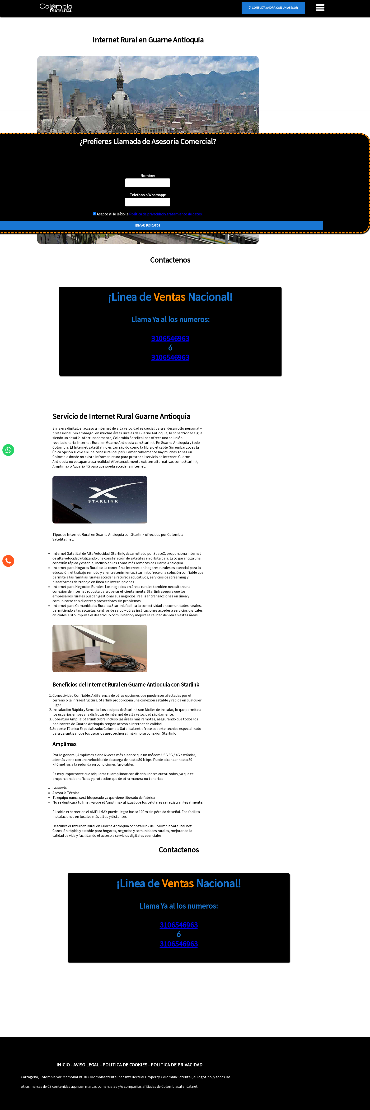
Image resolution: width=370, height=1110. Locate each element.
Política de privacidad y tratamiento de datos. (165, 214)
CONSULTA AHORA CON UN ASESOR (273, 8)
